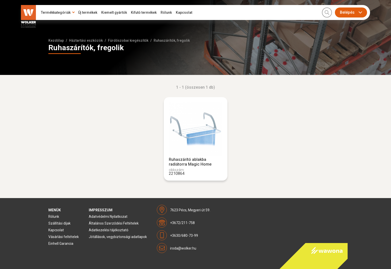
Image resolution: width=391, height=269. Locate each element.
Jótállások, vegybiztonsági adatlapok (118, 237)
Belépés (347, 12)
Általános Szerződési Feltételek (114, 223)
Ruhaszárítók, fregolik (172, 40)
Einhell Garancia (60, 244)
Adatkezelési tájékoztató (108, 230)
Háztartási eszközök (86, 40)
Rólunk (166, 12)
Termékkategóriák (56, 12)
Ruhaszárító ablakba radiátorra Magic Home (190, 162)
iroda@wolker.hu (183, 248)
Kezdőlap (56, 40)
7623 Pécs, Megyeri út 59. (190, 210)
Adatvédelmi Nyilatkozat (108, 217)
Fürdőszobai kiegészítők (128, 40)
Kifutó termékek (144, 12)
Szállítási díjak (59, 223)
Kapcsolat (184, 12)
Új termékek (87, 12)
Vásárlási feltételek (63, 237)
